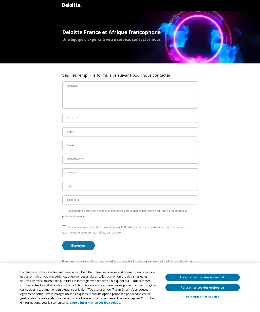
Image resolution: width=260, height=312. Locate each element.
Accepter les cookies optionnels (203, 277)
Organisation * (75, 158)
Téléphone (73, 199)
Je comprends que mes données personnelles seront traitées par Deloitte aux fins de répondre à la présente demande (124, 213)
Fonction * (73, 172)
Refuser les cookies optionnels (203, 288)
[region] (130, 287)
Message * (73, 85)
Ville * (70, 186)
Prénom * (72, 118)
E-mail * (71, 145)
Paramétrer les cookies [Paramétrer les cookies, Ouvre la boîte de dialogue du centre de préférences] (202, 297)
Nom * (70, 131)
